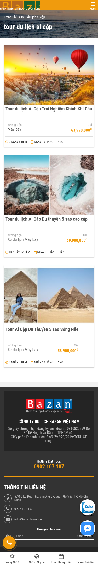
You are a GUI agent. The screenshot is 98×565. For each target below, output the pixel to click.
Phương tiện (13, 125)
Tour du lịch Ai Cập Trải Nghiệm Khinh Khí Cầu (48, 109)
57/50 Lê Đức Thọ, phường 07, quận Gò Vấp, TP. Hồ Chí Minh (51, 498)
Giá (90, 125)
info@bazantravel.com (29, 519)
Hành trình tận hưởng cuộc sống (20, 8)
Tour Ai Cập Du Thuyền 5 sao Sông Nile (41, 329)
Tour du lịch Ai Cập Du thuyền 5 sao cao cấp (46, 219)
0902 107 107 (23, 509)
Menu (93, 8)
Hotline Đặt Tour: (49, 461)
